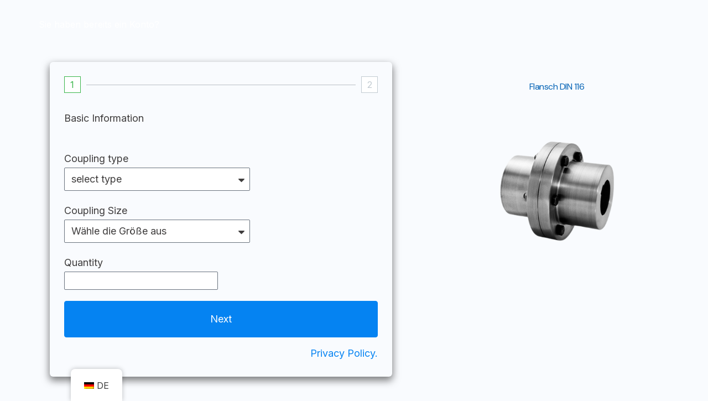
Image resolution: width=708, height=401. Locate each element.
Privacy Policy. (344, 353)
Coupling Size (95, 210)
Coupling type (96, 158)
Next (221, 319)
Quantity (83, 262)
